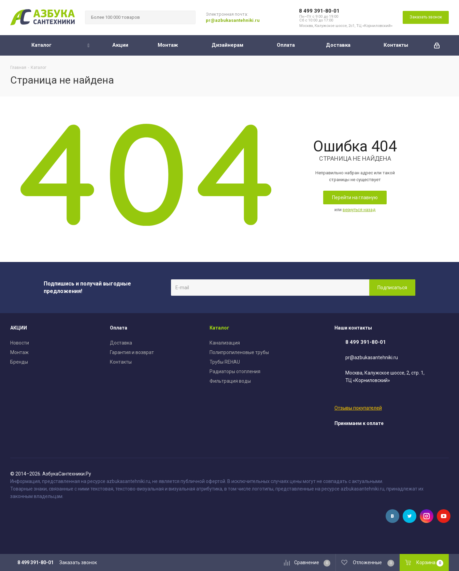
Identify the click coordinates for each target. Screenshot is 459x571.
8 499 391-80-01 (319, 11)
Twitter (409, 516)
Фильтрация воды (230, 381)
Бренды (19, 362)
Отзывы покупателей (358, 408)
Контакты (121, 362)
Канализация (225, 343)
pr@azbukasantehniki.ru (233, 20)
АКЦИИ (18, 328)
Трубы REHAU (225, 362)
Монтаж (19, 352)
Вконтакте (392, 516)
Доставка (121, 343)
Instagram (426, 516)
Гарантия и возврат (132, 352)
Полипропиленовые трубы (239, 352)
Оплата (118, 328)
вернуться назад (359, 209)
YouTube (443, 516)
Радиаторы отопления (235, 371)
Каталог (219, 328)
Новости (19, 343)
